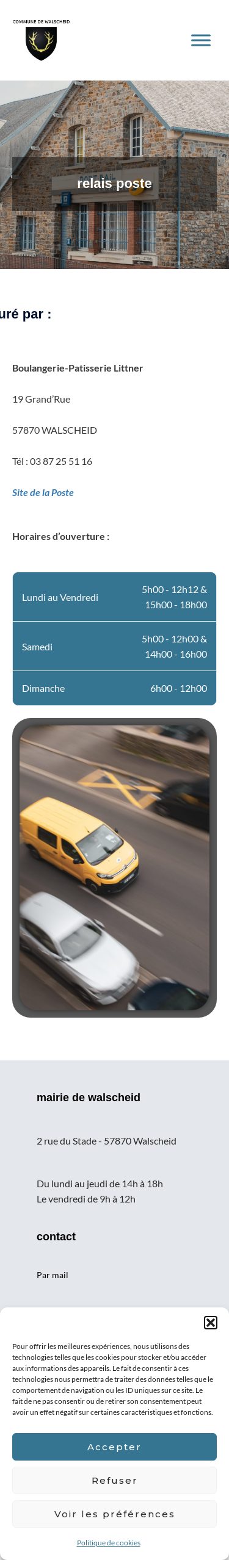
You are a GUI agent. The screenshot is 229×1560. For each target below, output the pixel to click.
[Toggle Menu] (201, 40)
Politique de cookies (108, 1542)
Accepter (114, 1447)
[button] (211, 1323)
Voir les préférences (114, 1514)
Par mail (52, 1275)
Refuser (115, 1480)
